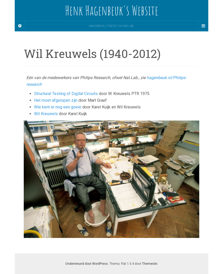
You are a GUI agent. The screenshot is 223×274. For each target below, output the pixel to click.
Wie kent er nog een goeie (57, 107)
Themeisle (149, 264)
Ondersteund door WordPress (86, 264)
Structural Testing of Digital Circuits (66, 93)
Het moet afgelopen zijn (55, 100)
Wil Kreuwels (46, 113)
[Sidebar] (20, 26)
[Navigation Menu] (203, 26)
